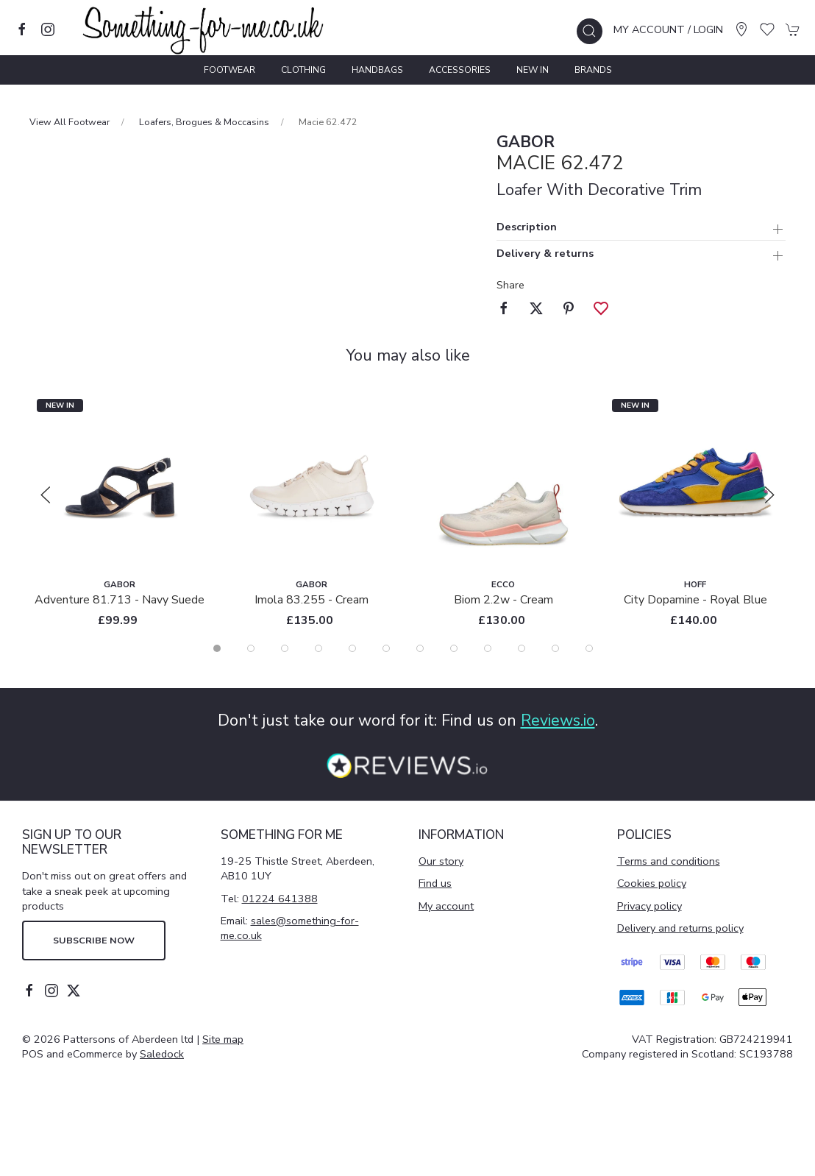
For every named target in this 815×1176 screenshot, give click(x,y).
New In (532, 70)
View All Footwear (69, 122)
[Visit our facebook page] (22, 29)
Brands (593, 70)
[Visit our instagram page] (47, 29)
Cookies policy (651, 883)
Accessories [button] (460, 70)
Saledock (162, 1053)
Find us (435, 883)
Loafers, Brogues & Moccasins (204, 122)
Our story (441, 861)
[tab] (217, 648)
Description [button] (527, 228)
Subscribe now (94, 940)
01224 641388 (280, 898)
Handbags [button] (377, 70)
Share (510, 284)
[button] (589, 31)
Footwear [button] (229, 70)
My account (446, 906)
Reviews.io (558, 720)
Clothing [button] (303, 70)
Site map (222, 1039)
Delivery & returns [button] (545, 254)
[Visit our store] (741, 29)
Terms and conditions (668, 861)
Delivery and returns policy (680, 928)
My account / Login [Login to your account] (668, 29)
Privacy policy (649, 906)
